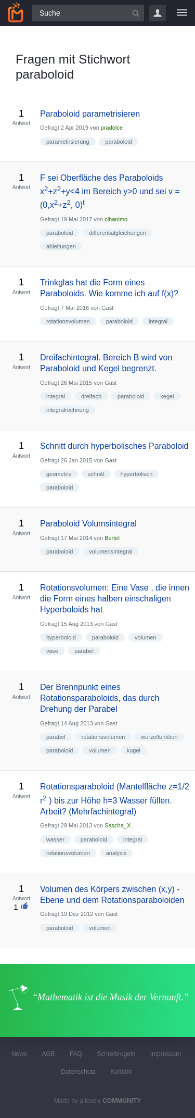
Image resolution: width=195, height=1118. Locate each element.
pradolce (112, 127)
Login (157, 13)
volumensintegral (110, 551)
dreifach (91, 396)
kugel (133, 750)
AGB (48, 1054)
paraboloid (118, 142)
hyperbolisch (137, 474)
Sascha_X (118, 825)
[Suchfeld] (88, 13)
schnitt (96, 474)
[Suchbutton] (135, 13)
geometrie (59, 474)
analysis (116, 853)
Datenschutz (78, 1071)
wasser (55, 839)
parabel (84, 651)
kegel (167, 396)
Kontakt (121, 1071)
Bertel (112, 538)
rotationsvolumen (68, 321)
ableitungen (61, 246)
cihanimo (116, 219)
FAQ (76, 1054)
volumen (146, 637)
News (19, 1054)
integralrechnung (67, 410)
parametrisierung (67, 142)
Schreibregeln (116, 1054)
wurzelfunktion (159, 737)
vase (52, 651)
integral (158, 321)
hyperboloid (61, 637)
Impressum (165, 1054)
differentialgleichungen (117, 233)
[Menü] (182, 13)
